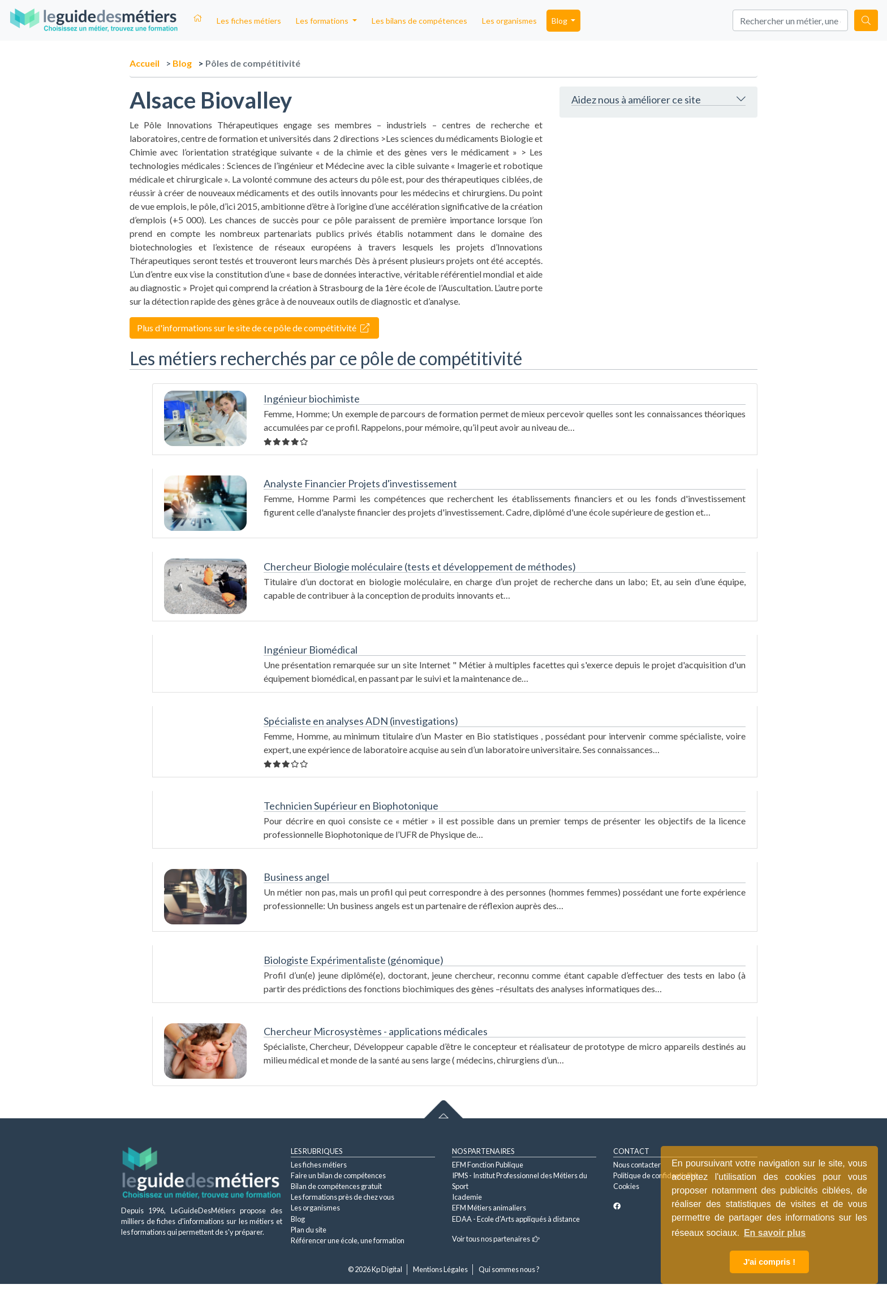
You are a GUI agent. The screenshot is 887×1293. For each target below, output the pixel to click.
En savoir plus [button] (775, 1233)
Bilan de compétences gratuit (336, 1186)
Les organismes (509, 20)
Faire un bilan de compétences (338, 1175)
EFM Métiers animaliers (489, 1207)
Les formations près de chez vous (342, 1196)
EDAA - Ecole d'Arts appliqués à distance (516, 1218)
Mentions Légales (440, 1269)
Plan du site (308, 1229)
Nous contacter (637, 1164)
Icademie (467, 1196)
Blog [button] (560, 20)
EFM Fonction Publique (487, 1164)
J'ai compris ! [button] (769, 1261)
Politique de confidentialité (655, 1175)
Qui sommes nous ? (509, 1269)
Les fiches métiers (249, 20)
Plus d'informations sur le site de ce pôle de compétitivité (253, 327)
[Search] (790, 20)
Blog (182, 63)
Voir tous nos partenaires (496, 1238)
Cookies (626, 1186)
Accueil (145, 63)
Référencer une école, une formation (347, 1240)
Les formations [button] (323, 20)
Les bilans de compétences (419, 20)
